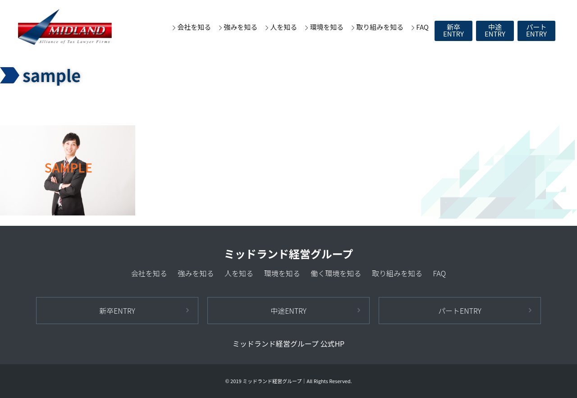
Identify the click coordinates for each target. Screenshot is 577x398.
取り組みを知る (379, 27)
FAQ (422, 27)
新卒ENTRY (453, 30)
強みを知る (240, 27)
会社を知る (194, 27)
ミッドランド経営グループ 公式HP (288, 343)
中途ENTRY (495, 30)
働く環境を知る (336, 273)
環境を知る (326, 27)
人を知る (283, 27)
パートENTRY (536, 30)
